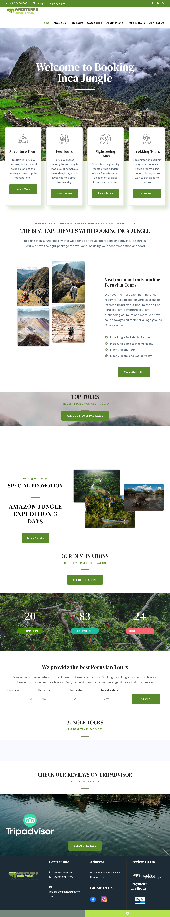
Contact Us (156, 23)
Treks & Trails (136, 23)
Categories (94, 23)
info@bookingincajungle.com (53, 3)
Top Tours (76, 23)
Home (45, 23)
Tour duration (109, 690)
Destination (76, 690)
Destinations (114, 23)
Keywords (13, 690)
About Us (59, 23)
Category (44, 690)
